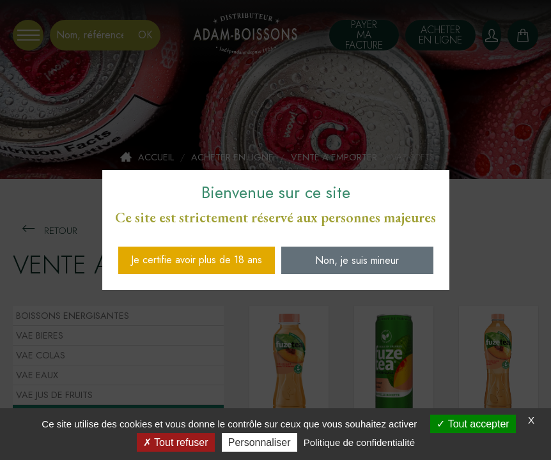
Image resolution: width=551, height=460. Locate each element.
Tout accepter (473, 423)
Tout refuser (175, 442)
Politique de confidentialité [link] (359, 442)
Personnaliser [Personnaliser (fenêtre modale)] (259, 442)
